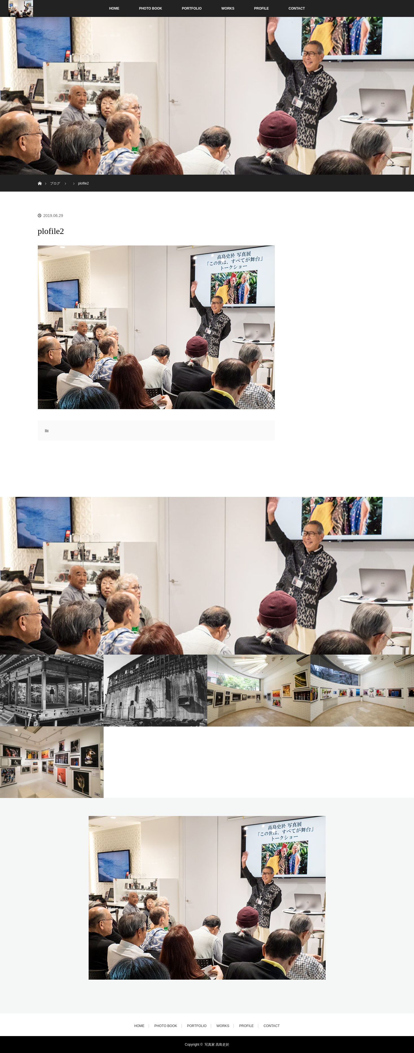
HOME (114, 8)
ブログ (55, 183)
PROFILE (261, 8)
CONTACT (297, 8)
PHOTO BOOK (150, 8)
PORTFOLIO (192, 8)
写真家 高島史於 (217, 1045)
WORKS (228, 8)
